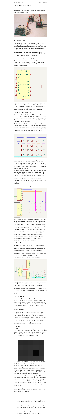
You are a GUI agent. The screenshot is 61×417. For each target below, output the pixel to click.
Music (45, 2)
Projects (39, 2)
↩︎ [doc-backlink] (30, 403)
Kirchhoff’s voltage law (37, 109)
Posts (43, 2)
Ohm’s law (28, 109)
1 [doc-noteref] (19, 126)
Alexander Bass (18, 2)
